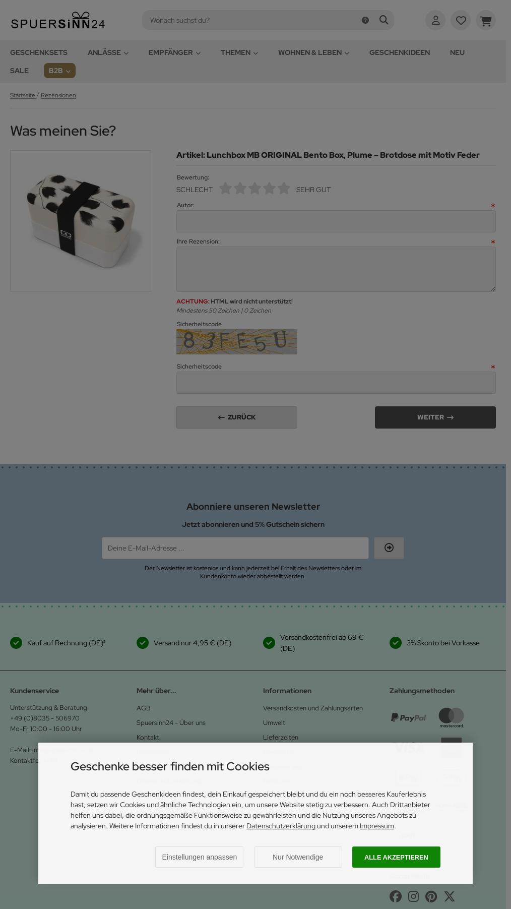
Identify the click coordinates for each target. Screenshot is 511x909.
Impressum (377, 825)
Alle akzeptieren (396, 857)
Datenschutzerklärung (280, 825)
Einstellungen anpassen (199, 857)
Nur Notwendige (298, 857)
